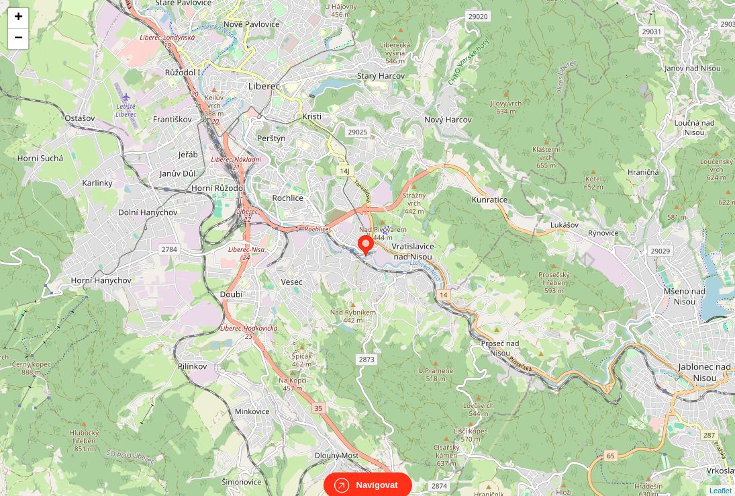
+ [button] (18, 18)
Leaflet (720, 478)
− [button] (18, 39)
